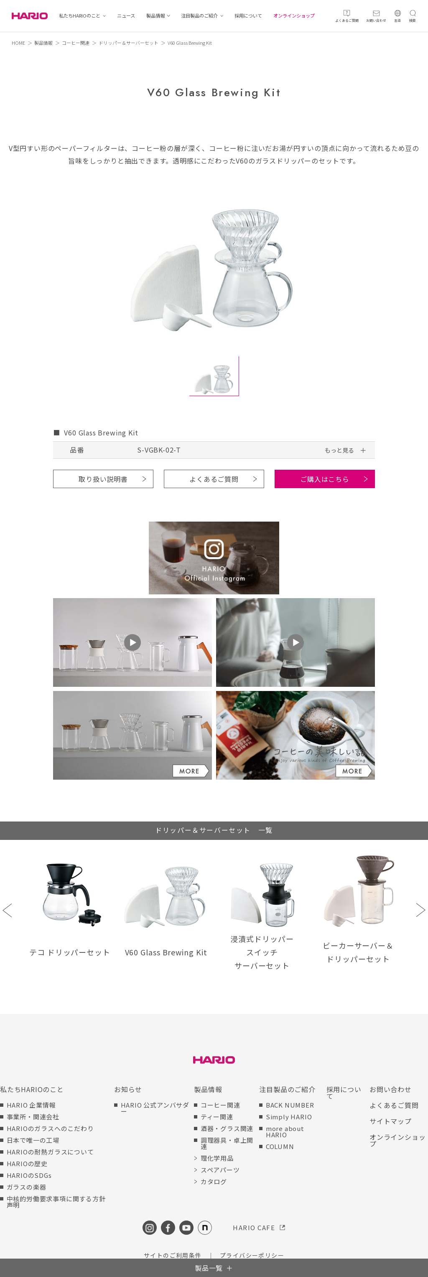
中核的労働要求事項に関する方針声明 (56, 1201)
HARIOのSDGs (29, 1175)
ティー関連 (217, 1116)
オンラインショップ (294, 15)
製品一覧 (209, 1268)
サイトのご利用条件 (173, 1255)
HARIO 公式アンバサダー (155, 1108)
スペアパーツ (220, 1170)
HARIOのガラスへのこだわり (50, 1128)
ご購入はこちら (324, 479)
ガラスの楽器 (26, 1187)
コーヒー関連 (75, 42)
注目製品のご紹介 (199, 15)
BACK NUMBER (290, 1105)
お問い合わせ (390, 1089)
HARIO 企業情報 (31, 1105)
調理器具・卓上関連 (227, 1143)
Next (420, 910)
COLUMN (280, 1146)
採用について (248, 15)
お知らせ (128, 1089)
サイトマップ (390, 1121)
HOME (18, 42)
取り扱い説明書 (103, 479)
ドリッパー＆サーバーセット (128, 42)
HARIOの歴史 (27, 1163)
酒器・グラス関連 (227, 1128)
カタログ (214, 1181)
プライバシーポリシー (252, 1255)
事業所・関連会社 (33, 1116)
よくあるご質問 (214, 479)
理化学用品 (217, 1158)
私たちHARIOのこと (79, 15)
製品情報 (155, 15)
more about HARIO (285, 1131)
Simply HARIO (289, 1116)
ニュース (126, 15)
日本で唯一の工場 (33, 1140)
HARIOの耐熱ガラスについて (50, 1152)
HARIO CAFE (254, 1227)
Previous (7, 910)
